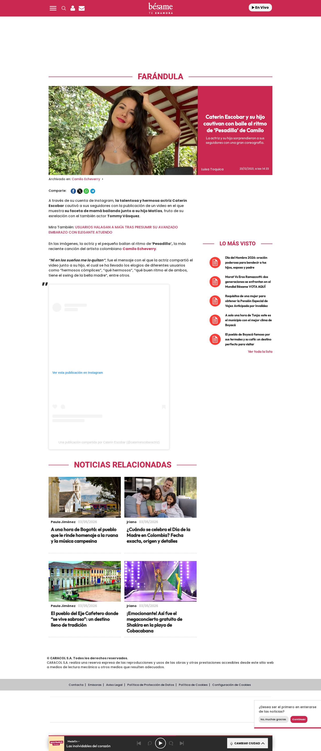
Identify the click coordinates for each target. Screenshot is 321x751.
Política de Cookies (193, 685)
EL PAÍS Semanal (203, 709)
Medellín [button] (74, 741)
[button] (53, 8)
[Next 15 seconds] (171, 743)
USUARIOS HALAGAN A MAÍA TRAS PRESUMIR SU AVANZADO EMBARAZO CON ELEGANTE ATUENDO (113, 230)
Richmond (107, 716)
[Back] (139, 743)
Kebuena (236, 709)
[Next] (182, 743)
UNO (140, 709)
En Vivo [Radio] (260, 7)
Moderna (128, 716)
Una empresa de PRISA (70, 706)
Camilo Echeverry (86, 179)
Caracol (240, 703)
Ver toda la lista (260, 351)
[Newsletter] (81, 8)
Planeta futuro (219, 709)
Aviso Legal (114, 685)
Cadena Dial (187, 709)
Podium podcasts (151, 716)
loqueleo (208, 716)
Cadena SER (194, 703)
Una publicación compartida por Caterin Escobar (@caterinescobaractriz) (109, 442)
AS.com (209, 703)
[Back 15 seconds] (149, 743)
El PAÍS (109, 703)
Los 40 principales (131, 703)
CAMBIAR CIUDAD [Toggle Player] (247, 743)
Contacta (76, 685)
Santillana (152, 703)
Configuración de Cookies (231, 685)
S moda (188, 716)
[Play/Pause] (160, 743)
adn (223, 703)
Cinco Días (170, 709)
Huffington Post (115, 709)
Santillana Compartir (175, 703)
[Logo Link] (160, 8)
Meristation (230, 716)
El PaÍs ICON (170, 716)
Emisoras (94, 685)
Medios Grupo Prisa (70, 717)
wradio (153, 709)
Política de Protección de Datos (150, 685)
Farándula (160, 77)
